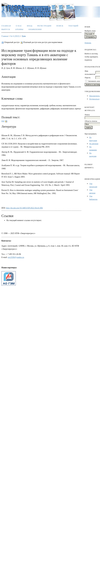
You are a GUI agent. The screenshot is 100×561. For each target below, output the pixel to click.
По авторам (93, 144)
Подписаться (94, 99)
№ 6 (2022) (15, 36)
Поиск (59, 26)
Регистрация (44, 26)
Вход (29, 26)
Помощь (88, 43)
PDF (3, 121)
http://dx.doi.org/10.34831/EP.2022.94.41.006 (24, 208)
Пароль (87, 77)
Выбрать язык (90, 31)
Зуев (24, 36)
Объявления (34, 29)
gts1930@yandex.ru (16, 257)
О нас (19, 26)
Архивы (19, 29)
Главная (6, 26)
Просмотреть (94, 96)
